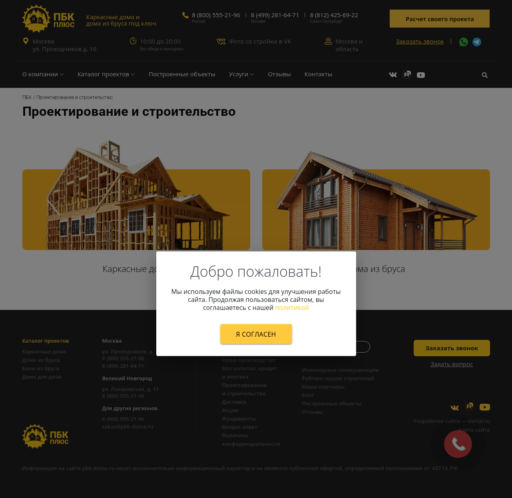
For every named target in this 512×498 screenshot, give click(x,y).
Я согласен (256, 333)
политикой (292, 307)
